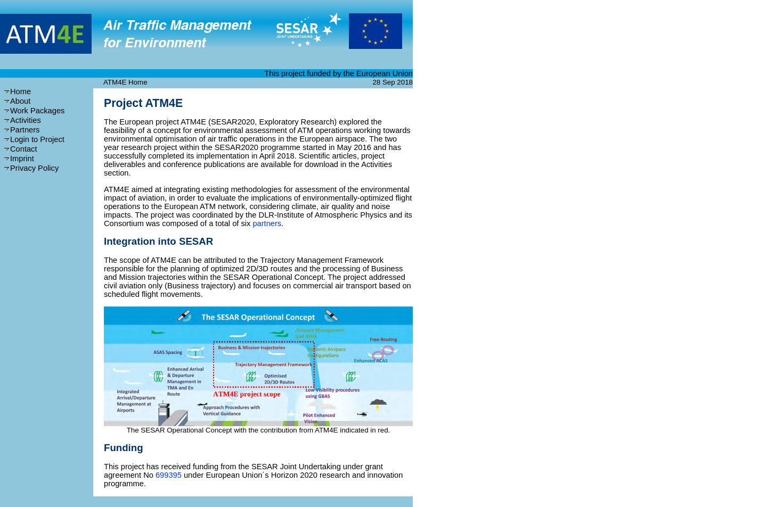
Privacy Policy (34, 168)
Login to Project (37, 139)
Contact (23, 149)
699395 (169, 475)
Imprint (22, 158)
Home (20, 91)
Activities (25, 120)
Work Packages (37, 110)
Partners (24, 130)
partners (266, 223)
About (20, 101)
